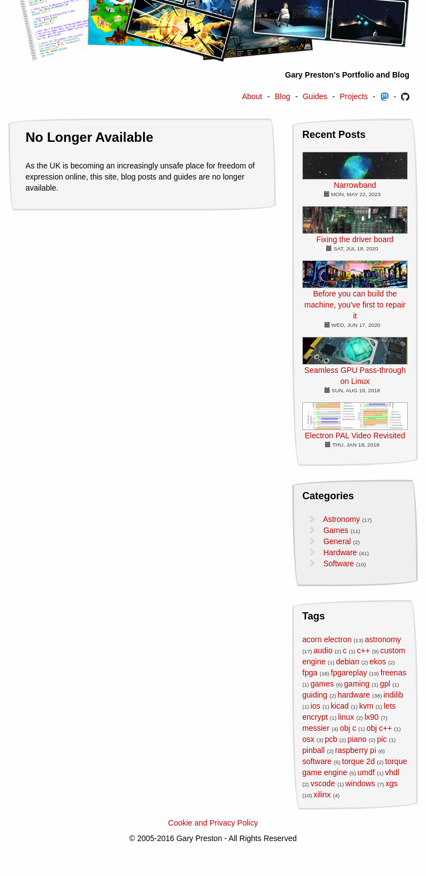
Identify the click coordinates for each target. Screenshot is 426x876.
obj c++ (379, 728)
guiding (314, 694)
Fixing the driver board (354, 239)
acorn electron (327, 639)
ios (316, 705)
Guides (315, 96)
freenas (394, 672)
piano (357, 739)
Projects (354, 96)
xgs (392, 783)
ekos (377, 661)
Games (335, 530)
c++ (363, 650)
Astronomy (341, 519)
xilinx (322, 794)
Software (338, 563)
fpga (309, 672)
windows (361, 783)
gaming (356, 683)
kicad (340, 705)
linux (346, 717)
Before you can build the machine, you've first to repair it (355, 304)
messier (315, 728)
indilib (393, 694)
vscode (323, 783)
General (337, 541)
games (322, 683)
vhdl (392, 772)
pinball (313, 750)
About (252, 96)
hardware (354, 694)
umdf (366, 772)
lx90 (371, 717)
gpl (385, 683)
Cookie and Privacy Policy (213, 822)
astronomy (383, 639)
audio (322, 650)
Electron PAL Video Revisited (355, 435)
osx (308, 739)
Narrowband (355, 185)
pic (382, 739)
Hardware (340, 552)
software (317, 761)
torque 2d (358, 761)
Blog (282, 96)
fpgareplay (349, 672)
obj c (348, 728)
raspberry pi (355, 750)
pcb (330, 739)
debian (347, 661)
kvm (366, 705)
